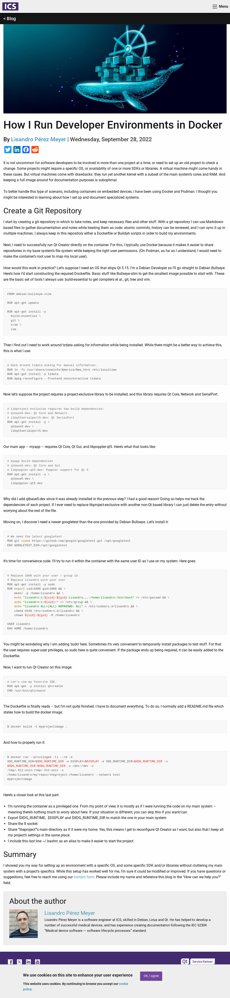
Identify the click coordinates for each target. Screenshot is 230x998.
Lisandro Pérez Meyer (38, 139)
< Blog (9, 18)
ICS (10, 6)
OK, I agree (151, 976)
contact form (84, 877)
